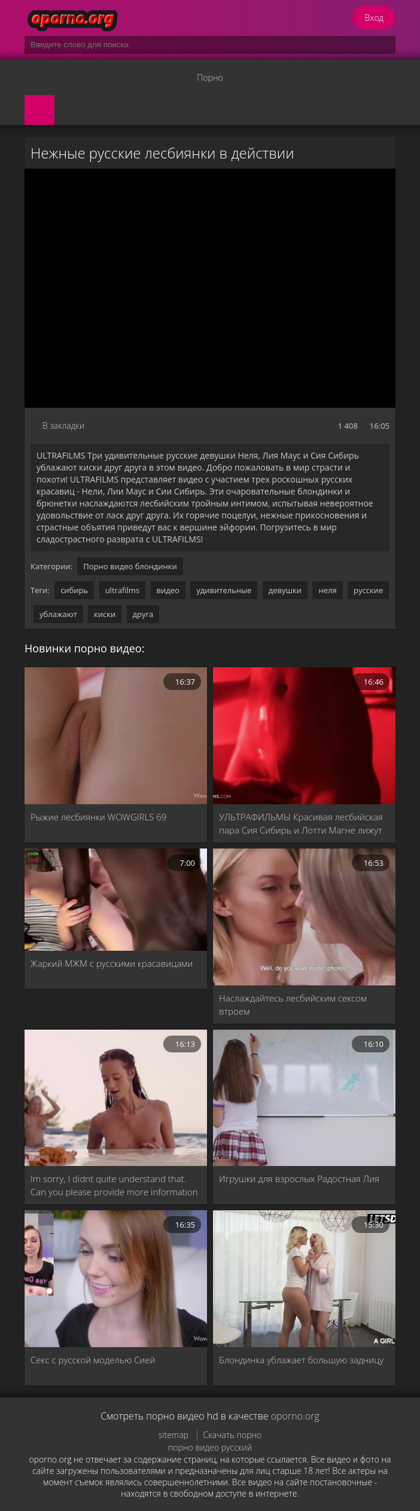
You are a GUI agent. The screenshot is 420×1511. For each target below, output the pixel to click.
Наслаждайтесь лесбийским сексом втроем (293, 1004)
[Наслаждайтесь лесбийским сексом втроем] (304, 916)
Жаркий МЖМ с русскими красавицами (112, 963)
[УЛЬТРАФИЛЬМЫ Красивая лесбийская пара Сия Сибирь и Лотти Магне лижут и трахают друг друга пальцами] (304, 735)
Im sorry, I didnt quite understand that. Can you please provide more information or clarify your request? (114, 1185)
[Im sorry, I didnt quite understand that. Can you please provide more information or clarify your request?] (116, 1098)
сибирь (74, 590)
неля (327, 590)
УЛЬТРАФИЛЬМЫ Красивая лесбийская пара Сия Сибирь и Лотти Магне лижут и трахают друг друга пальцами (301, 824)
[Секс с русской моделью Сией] (116, 1278)
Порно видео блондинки (130, 566)
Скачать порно (232, 1434)
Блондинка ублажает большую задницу (301, 1360)
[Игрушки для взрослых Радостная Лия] (304, 1098)
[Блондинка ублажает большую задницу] (304, 1278)
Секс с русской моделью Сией (93, 1360)
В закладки (63, 425)
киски (104, 614)
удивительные (223, 590)
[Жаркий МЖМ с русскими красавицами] (116, 899)
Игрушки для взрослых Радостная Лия (299, 1179)
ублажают (58, 614)
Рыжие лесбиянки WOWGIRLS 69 (98, 817)
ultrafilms (122, 590)
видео (168, 590)
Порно (210, 77)
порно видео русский (210, 1447)
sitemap (173, 1434)
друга (143, 614)
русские (368, 590)
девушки (285, 590)
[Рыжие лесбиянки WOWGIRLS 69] (116, 735)
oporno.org (295, 1416)
